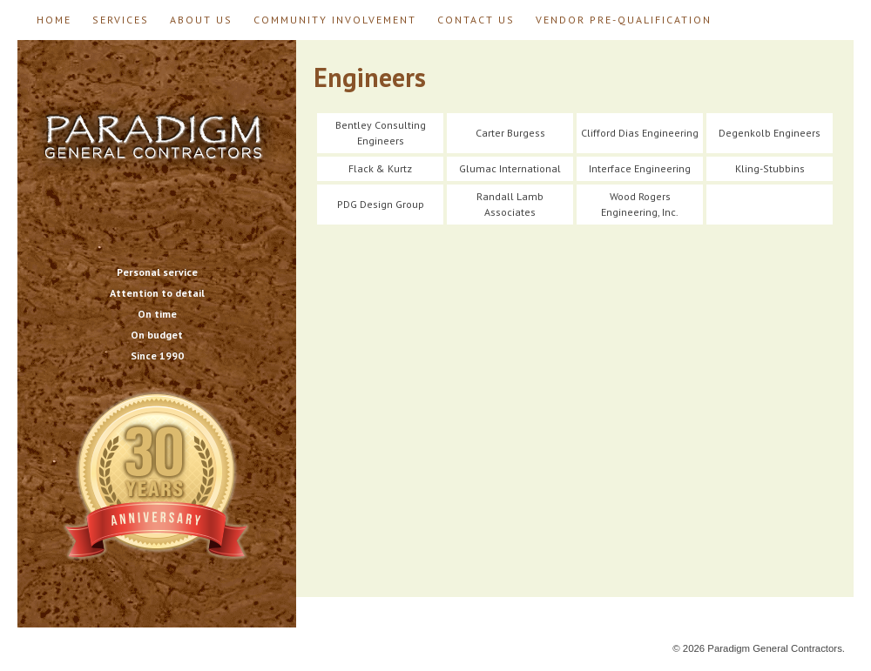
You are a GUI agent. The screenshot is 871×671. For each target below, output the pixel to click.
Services (120, 19)
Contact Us (476, 19)
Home (54, 19)
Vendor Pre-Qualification (624, 19)
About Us (201, 19)
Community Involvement (334, 19)
